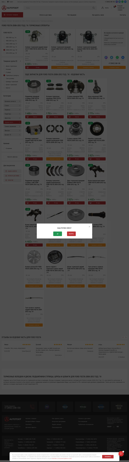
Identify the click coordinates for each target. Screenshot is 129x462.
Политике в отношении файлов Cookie (62, 458)
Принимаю (108, 456)
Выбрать (71, 234)
